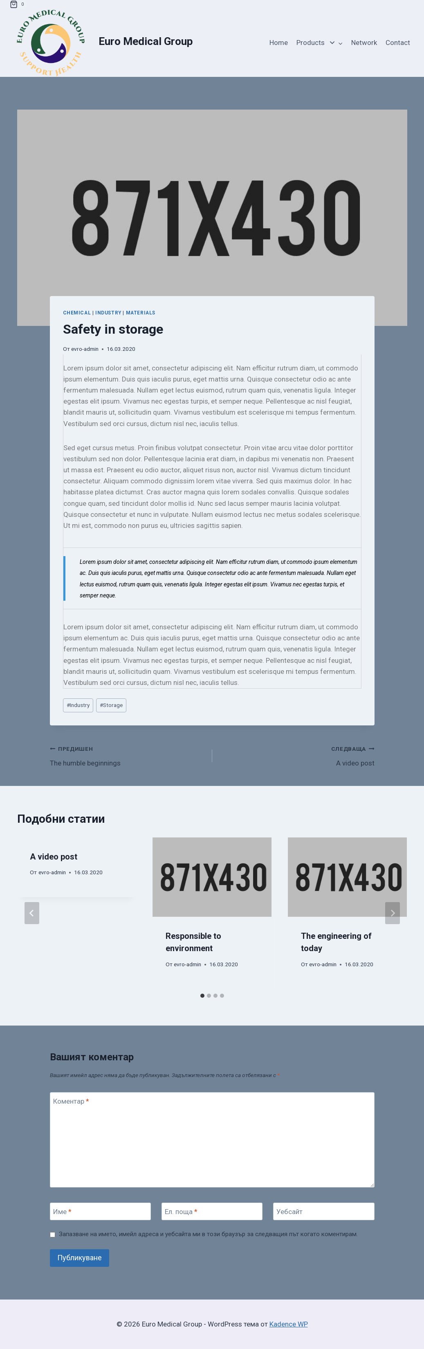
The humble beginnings (127, 755)
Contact (398, 42)
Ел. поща (181, 1212)
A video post (297, 755)
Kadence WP (288, 1324)
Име (62, 1212)
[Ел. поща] (212, 1211)
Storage (111, 705)
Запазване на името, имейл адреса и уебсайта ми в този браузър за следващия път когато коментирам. (208, 1234)
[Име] (100, 1211)
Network (364, 42)
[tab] (202, 996)
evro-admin (85, 349)
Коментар (71, 1101)
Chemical (77, 313)
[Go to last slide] (32, 913)
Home (278, 42)
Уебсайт (289, 1212)
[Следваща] (392, 913)
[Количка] (18, 4)
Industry (108, 313)
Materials (140, 313)
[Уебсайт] (324, 1211)
